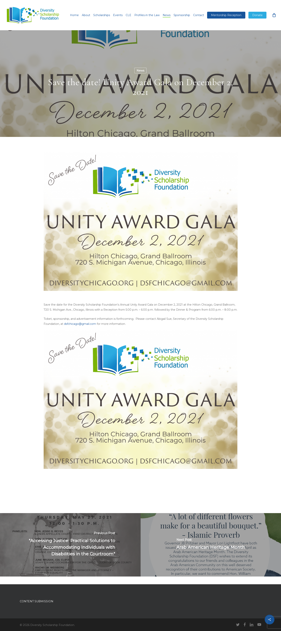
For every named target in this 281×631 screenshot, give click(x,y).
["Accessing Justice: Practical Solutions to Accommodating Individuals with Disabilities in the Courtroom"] (70, 545)
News (140, 70)
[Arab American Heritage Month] (211, 545)
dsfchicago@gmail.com (80, 324)
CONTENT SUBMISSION (36, 601)
